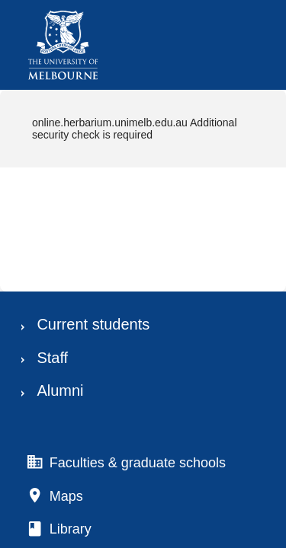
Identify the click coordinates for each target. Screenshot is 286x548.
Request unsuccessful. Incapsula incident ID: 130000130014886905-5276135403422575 (143, 274)
